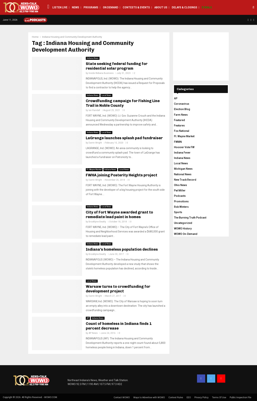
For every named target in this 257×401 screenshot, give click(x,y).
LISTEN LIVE (59, 7)
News (75, 7)
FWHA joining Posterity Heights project (121, 175)
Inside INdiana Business (101, 73)
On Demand (110, 7)
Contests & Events (136, 7)
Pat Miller (180, 190)
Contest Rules (175, 397)
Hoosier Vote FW (184, 147)
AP (88, 318)
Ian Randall (94, 110)
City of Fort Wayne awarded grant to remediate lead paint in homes (119, 214)
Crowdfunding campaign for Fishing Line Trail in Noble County (123, 103)
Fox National (181, 130)
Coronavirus (181, 103)
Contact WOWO (122, 397)
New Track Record (185, 179)
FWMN (178, 141)
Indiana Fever (182, 152)
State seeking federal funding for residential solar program (116, 66)
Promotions (181, 201)
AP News (93, 333)
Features (179, 125)
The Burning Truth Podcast (190, 217)
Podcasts (180, 195)
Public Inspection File (240, 397)
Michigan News (183, 168)
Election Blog (182, 109)
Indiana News (93, 58)
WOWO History (183, 228)
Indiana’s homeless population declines (122, 249)
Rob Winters (181, 206)
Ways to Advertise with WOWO (149, 397)
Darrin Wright (95, 142)
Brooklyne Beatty (97, 221)
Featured (179, 120)
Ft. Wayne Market (94, 170)
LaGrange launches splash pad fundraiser (124, 138)
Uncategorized (183, 222)
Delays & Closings (184, 7)
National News (182, 174)
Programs (91, 7)
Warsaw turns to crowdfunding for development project (118, 288)
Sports (178, 212)
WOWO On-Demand (185, 233)
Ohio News (180, 185)
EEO (189, 397)
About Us (160, 7)
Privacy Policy (201, 397)
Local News (106, 95)
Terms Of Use (219, 397)
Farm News (181, 114)
